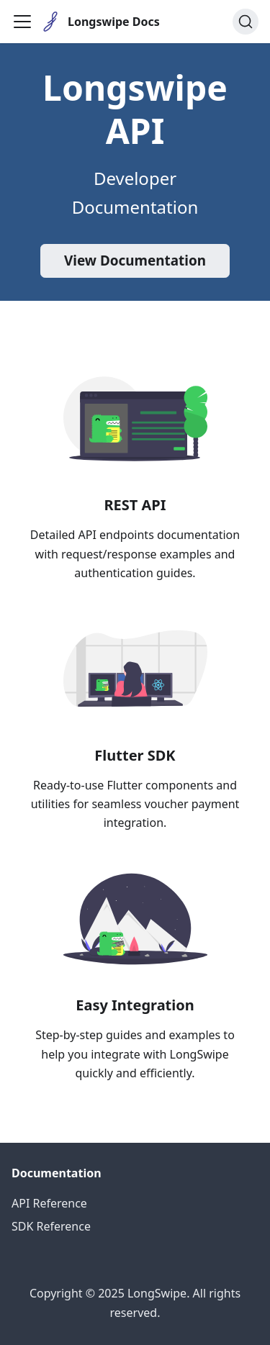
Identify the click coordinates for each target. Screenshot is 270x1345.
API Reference (49, 1203)
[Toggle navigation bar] (22, 21)
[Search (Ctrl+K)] (245, 22)
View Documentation (135, 260)
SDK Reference (51, 1226)
